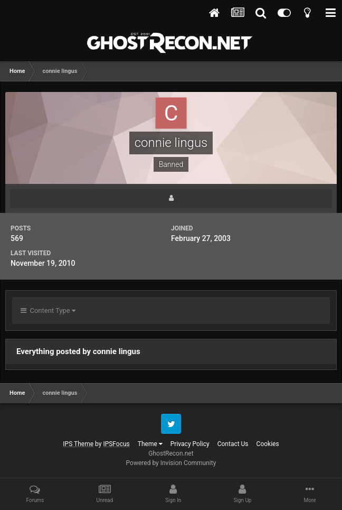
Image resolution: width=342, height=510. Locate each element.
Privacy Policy (190, 444)
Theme (150, 444)
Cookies (267, 444)
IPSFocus (116, 444)
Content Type (48, 310)
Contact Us (233, 444)
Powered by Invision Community (171, 463)
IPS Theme (78, 444)
